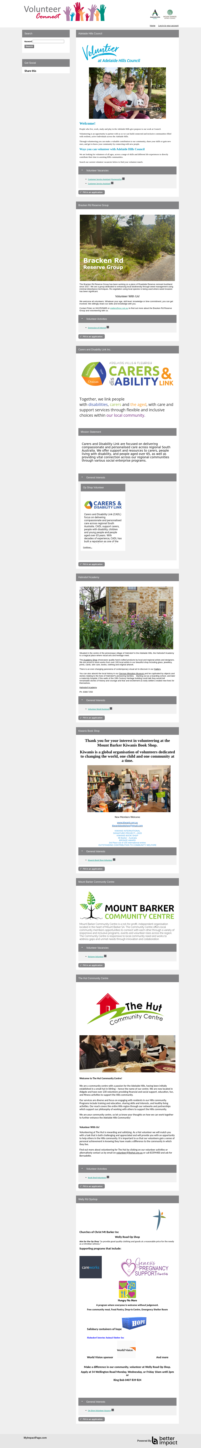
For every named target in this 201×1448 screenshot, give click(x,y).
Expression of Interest (97, 327)
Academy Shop (90, 660)
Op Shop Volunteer (93, 487)
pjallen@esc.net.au (119, 308)
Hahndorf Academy (88, 687)
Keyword (28, 41)
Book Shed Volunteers (97, 1177)
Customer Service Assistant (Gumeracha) (105, 179)
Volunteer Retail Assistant (99, 709)
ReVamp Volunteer (96, 956)
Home (152, 25)
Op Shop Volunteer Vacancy (99, 1410)
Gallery (157, 669)
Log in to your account (168, 25)
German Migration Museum (131, 673)
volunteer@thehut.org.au (129, 1152)
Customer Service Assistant (99, 183)
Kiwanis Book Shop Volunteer (100, 860)
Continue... (87, 547)
